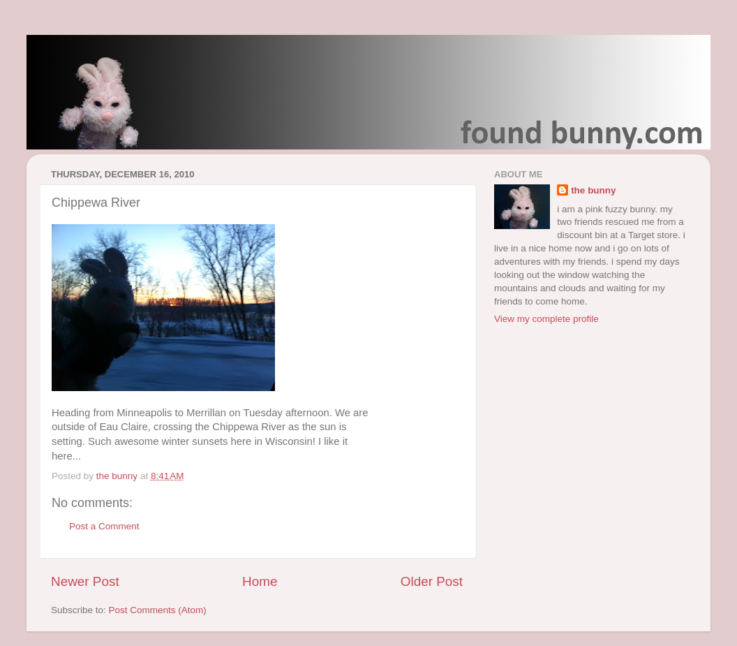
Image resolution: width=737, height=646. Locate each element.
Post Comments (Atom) (158, 610)
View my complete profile (546, 319)
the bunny (593, 190)
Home (259, 581)
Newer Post (85, 581)
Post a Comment (104, 526)
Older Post (432, 581)
